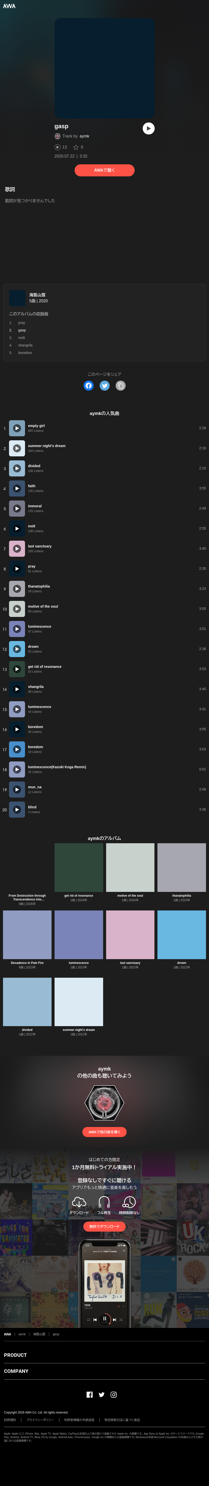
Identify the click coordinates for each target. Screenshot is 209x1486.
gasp (56, 1334)
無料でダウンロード (104, 1227)
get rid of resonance (78, 895)
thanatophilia (181, 895)
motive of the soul (130, 895)
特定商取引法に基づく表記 (122, 1420)
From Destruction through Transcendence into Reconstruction (27, 899)
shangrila (25, 345)
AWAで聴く (104, 170)
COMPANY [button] (16, 1371)
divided (27, 1030)
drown (181, 963)
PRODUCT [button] (15, 1355)
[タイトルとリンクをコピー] (121, 386)
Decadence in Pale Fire (27, 963)
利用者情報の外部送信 (79, 1420)
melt (21, 338)
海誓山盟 (37, 295)
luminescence (79, 963)
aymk (84, 136)
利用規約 (10, 1420)
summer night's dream (79, 1030)
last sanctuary (130, 963)
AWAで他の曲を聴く (104, 1132)
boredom (25, 353)
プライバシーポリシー (40, 1420)
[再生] (149, 128)
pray (21, 323)
